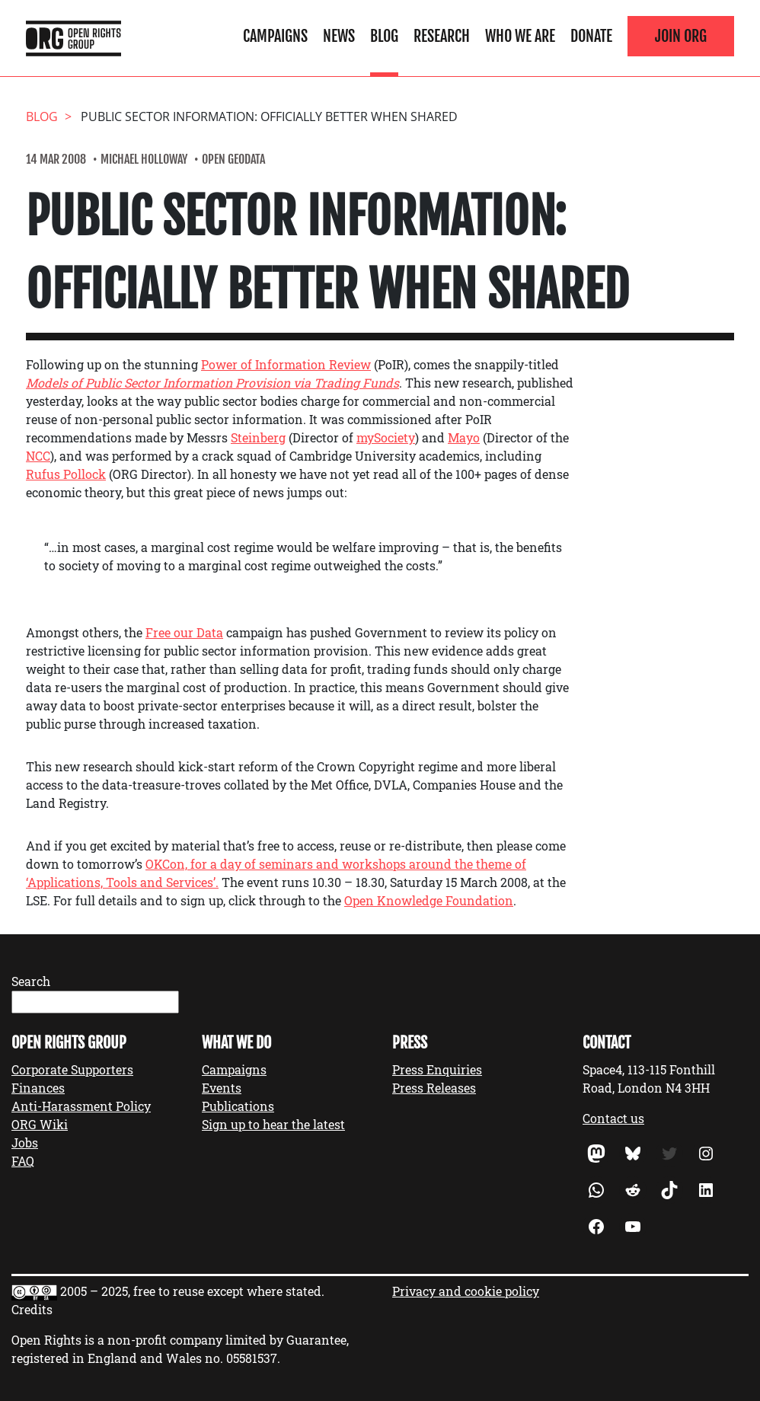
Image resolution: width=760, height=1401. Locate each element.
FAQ (22, 1161)
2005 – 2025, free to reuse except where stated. (192, 1291)
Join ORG (681, 36)
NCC (38, 456)
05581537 (251, 1358)
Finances (38, 1088)
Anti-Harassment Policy (81, 1106)
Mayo (464, 437)
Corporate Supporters (72, 1069)
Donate (591, 36)
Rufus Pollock (66, 474)
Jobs (24, 1142)
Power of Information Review (286, 364)
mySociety (385, 437)
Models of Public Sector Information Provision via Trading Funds (212, 383)
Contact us (613, 1118)
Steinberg (258, 437)
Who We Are (520, 36)
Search (30, 981)
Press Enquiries (437, 1069)
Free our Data (184, 632)
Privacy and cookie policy (465, 1291)
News (339, 36)
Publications (238, 1106)
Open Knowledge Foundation (428, 900)
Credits (32, 1309)
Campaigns (275, 36)
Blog (384, 36)
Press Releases (434, 1088)
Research (442, 36)
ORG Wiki (39, 1124)
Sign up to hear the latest (273, 1124)
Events (221, 1088)
